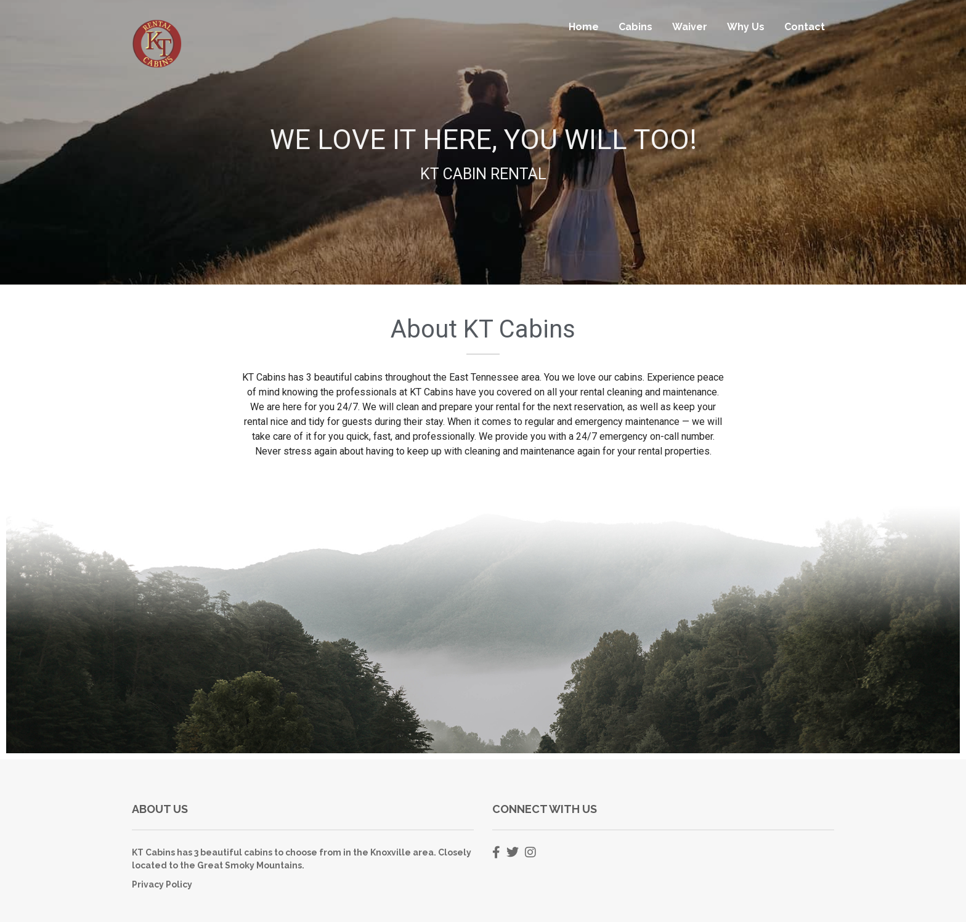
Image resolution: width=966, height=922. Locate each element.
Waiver (689, 27)
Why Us (746, 27)
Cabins (635, 27)
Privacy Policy (162, 884)
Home (584, 27)
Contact (804, 27)
